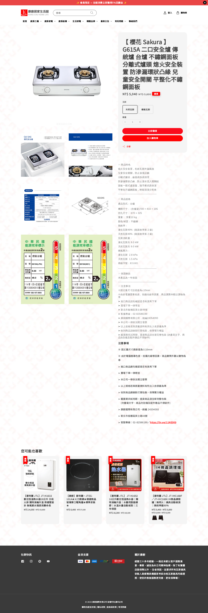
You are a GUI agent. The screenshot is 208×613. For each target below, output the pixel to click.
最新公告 (105, 21)
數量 (124, 117)
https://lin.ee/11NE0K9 (163, 422)
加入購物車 (152, 138)
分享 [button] (126, 146)
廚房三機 (34, 21)
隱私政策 (101, 607)
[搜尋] (91, 13)
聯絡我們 (133, 21)
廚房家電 (48, 21)
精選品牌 (91, 21)
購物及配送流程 (89, 607)
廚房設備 (62, 21)
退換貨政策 (112, 607)
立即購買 (152, 130)
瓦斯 (124, 102)
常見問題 (119, 21)
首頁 (25, 21)
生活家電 (77, 21)
